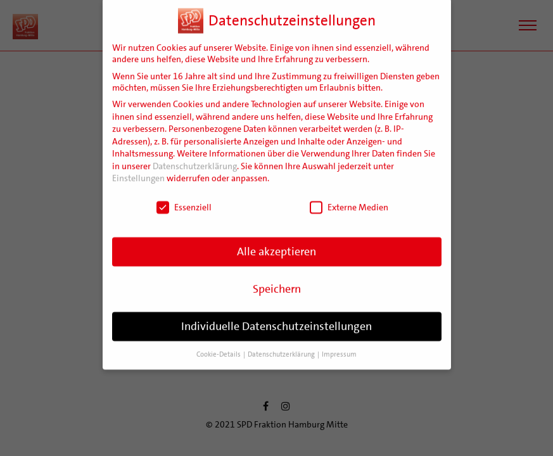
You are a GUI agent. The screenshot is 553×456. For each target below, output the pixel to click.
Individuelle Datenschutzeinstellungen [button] (276, 319)
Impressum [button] (339, 348)
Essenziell (184, 200)
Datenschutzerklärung (195, 159)
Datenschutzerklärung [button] (282, 348)
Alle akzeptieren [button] (276, 245)
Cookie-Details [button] (219, 348)
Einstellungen (138, 172)
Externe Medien (349, 200)
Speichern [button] (277, 282)
